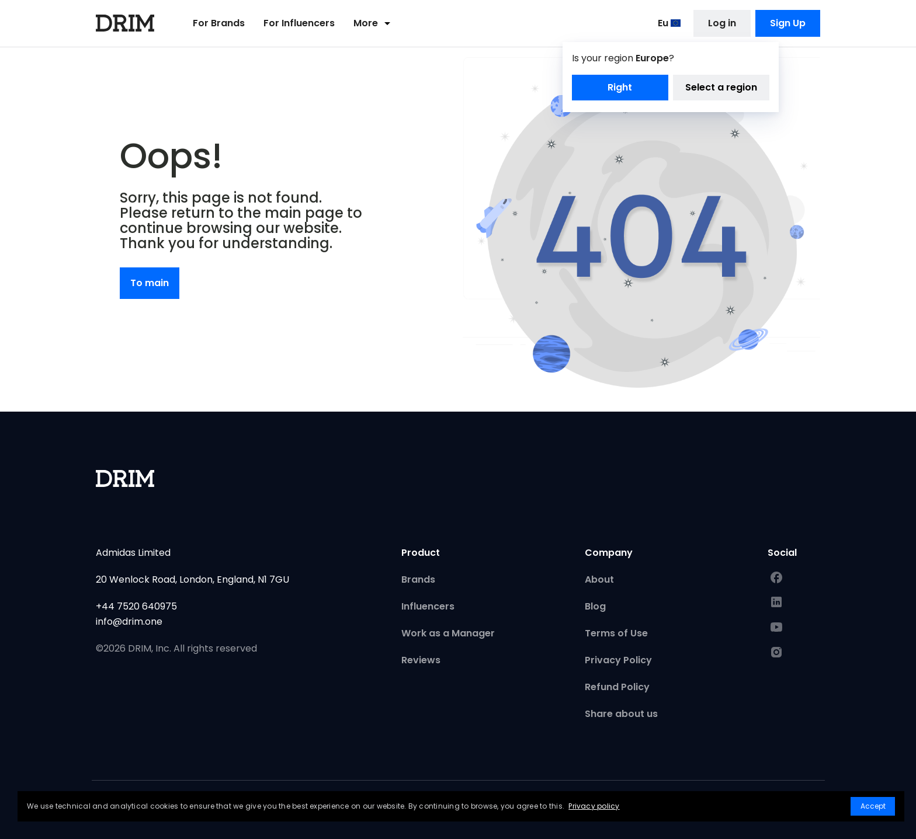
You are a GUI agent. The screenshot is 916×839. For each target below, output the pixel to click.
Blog (595, 606)
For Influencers (299, 24)
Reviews (420, 660)
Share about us (621, 713)
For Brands (219, 24)
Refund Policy (617, 687)
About (599, 579)
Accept (873, 806)
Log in (722, 24)
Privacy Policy (618, 660)
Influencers (427, 606)
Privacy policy (593, 806)
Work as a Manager (448, 633)
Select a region (721, 88)
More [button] (373, 25)
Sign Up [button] (788, 24)
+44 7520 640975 (136, 606)
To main (149, 283)
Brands (418, 579)
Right (620, 88)
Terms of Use (616, 633)
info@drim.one (129, 621)
